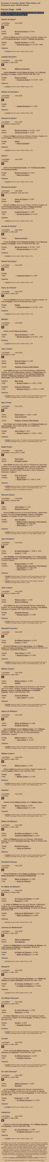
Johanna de (24, 835)
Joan (7, 374)
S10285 (8, 746)
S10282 (8, 532)
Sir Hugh (21, 551)
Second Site (21, 1160)
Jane (20, 363)
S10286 (8, 855)
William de (36, 39)
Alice (5, 377)
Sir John (21, 1010)
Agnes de (21, 602)
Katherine (18, 1012)
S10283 (8, 576)
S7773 (7, 922)
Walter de (23, 690)
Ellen (17, 980)
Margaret (23, 389)
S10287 (8, 1032)
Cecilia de (21, 132)
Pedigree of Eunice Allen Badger (27, 367)
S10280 (8, 396)
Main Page (4, 12)
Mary (20, 372)
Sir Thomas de (23, 899)
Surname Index (13, 12)
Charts (31, 12)
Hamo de (21, 199)
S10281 (8, 440)
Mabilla (17, 201)
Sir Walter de (23, 833)
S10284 (8, 662)
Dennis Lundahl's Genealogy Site (17, 15)
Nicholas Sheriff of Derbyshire (25, 376)
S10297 (8, 581)
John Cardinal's (15, 1160)
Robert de (28, 72)
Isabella (13, 39)
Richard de (21, 31)
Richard (20, 361)
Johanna (36, 374)
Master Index (23, 12)
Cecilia (14, 516)
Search (3, 15)
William (20, 600)
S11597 (8, 489)
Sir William (22, 640)
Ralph (38, 372)
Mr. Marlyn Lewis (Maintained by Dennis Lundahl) (23, 1157)
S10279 (8, 51)
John (22, 424)
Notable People (38, 12)
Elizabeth (21, 461)
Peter (19, 459)
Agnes (17, 34)
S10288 (8, 1107)
